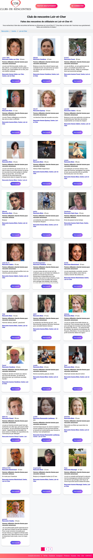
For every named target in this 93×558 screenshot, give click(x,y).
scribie (35, 417)
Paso (65, 468)
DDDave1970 (6, 468)
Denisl (4, 365)
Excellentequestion (39, 263)
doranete (67, 417)
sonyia (66, 160)
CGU (82, 556)
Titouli (4, 109)
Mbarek (4, 211)
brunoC (66, 58)
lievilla (66, 263)
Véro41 (35, 109)
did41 (35, 314)
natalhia (4, 160)
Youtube (73, 556)
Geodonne (67, 211)
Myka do (5, 417)
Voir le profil (15, 81)
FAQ (78, 556)
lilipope (35, 58)
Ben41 (35, 160)
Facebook (52, 556)
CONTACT (88, 556)
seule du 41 (5, 263)
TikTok (45, 556)
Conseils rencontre (34, 556)
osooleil (66, 109)
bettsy (35, 211)
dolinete (66, 314)
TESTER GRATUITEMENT (46, 6)
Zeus (65, 365)
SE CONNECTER (77, 6)
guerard (4, 519)
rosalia (35, 365)
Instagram (59, 556)
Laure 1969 (5, 58)
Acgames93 (37, 468)
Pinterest (67, 556)
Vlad (3, 314)
